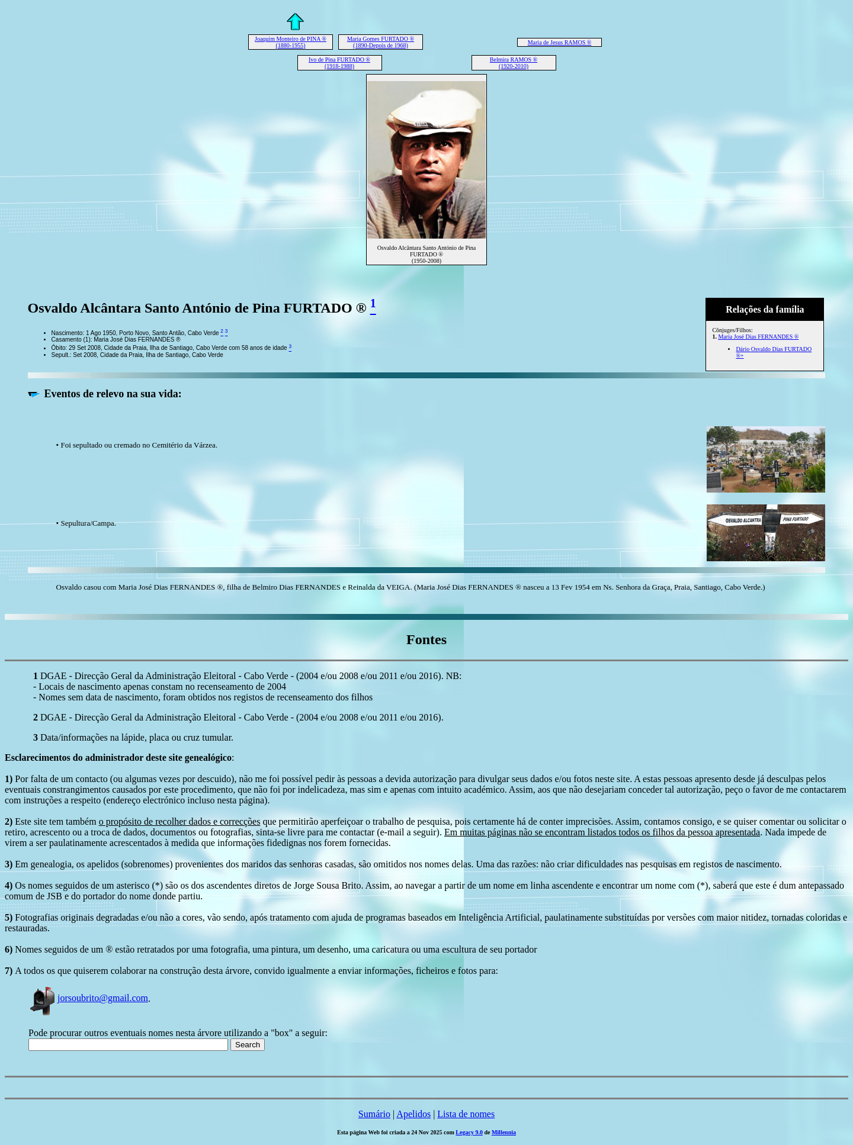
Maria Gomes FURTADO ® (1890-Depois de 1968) (380, 42)
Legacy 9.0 (469, 1132)
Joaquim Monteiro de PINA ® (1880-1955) (290, 42)
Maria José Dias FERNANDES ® (758, 336)
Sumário (374, 1114)
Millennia (504, 1132)
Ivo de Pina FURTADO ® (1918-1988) (339, 62)
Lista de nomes (466, 1114)
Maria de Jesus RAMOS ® (560, 42)
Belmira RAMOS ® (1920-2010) (513, 62)
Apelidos (413, 1114)
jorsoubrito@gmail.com (88, 998)
